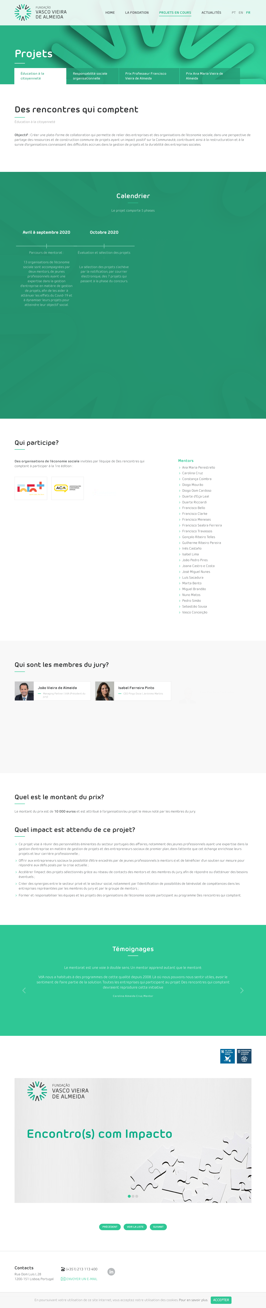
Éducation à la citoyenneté (32, 76)
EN (241, 12)
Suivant (158, 1227)
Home (110, 12)
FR (248, 12)
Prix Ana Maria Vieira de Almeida (204, 76)
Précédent (109, 1227)
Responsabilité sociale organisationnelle (90, 76)
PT (234, 12)
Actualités (211, 12)
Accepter (221, 1300)
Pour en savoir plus (193, 1300)
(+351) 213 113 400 (79, 1269)
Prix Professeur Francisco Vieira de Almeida (145, 76)
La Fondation (137, 12)
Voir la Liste (135, 1227)
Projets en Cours (175, 12)
